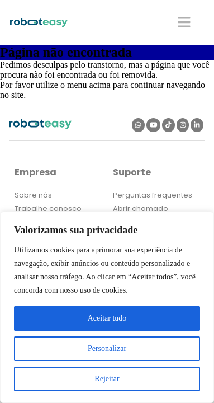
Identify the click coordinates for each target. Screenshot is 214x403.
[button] (185, 22)
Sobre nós (33, 195)
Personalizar (107, 348)
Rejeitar (106, 378)
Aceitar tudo (107, 318)
